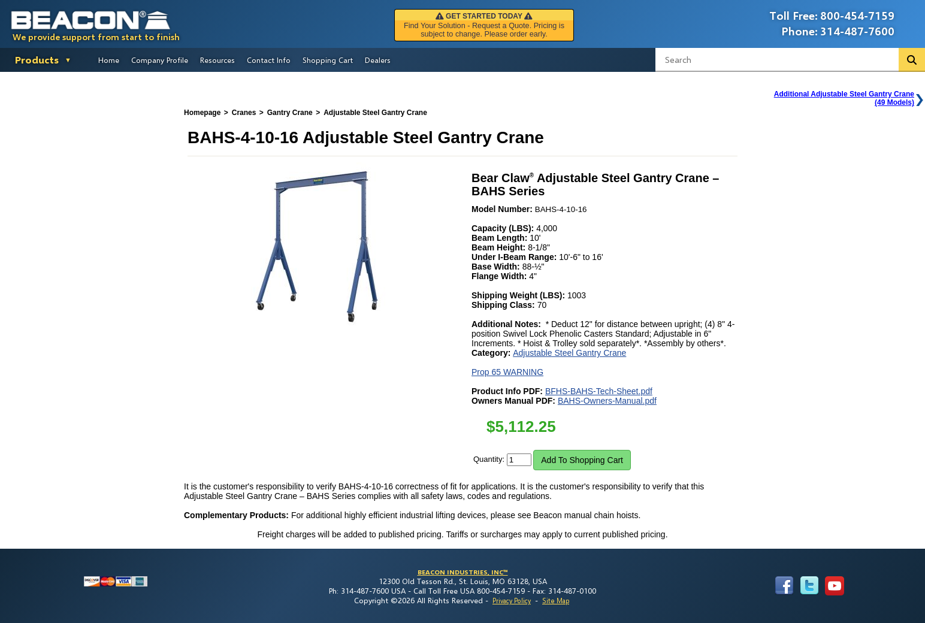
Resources (217, 60)
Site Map (555, 600)
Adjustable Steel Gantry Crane (569, 353)
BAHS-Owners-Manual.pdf (607, 401)
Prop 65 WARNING (507, 372)
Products (37, 59)
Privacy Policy (511, 600)
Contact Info (269, 60)
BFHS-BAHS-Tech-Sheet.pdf (598, 391)
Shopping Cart (328, 60)
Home (108, 60)
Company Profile (159, 60)
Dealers (378, 60)
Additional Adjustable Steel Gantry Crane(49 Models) (844, 98)
